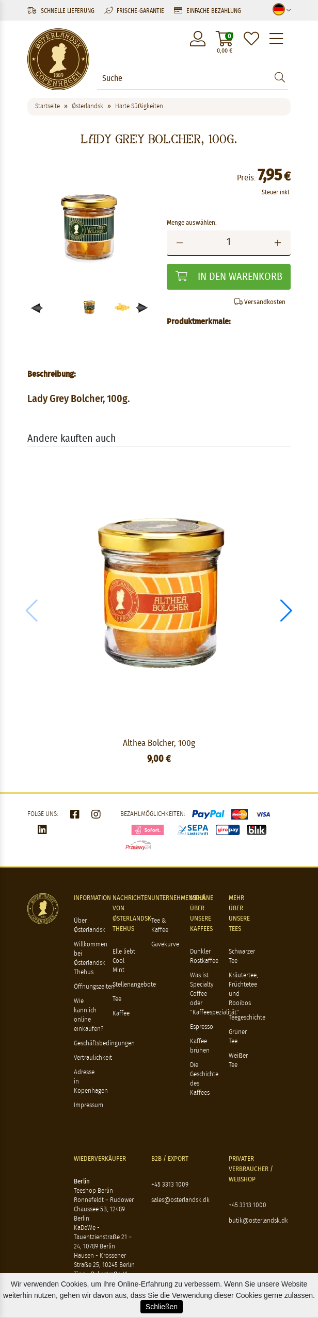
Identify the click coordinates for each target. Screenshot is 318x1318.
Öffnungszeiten (94, 986)
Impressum (88, 1105)
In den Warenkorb (229, 276)
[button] (142, 308)
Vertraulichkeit (93, 1058)
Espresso (201, 1027)
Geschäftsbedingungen (104, 1043)
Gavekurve (165, 944)
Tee (117, 999)
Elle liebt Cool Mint (124, 961)
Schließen (162, 1307)
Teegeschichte (247, 1017)
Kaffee (121, 1013)
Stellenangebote (134, 984)
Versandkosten (259, 302)
